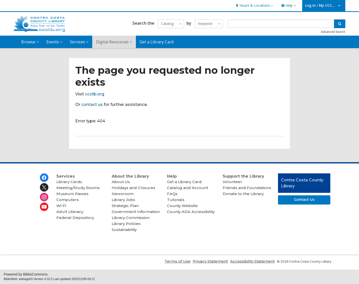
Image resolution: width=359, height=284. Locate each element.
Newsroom (123, 193)
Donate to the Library (243, 193)
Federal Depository (75, 217)
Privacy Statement (210, 261)
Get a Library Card (157, 42)
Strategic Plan (125, 205)
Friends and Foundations (247, 187)
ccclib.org (94, 94)
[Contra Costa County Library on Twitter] (44, 187)
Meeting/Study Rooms (78, 187)
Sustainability (124, 229)
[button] (253, 5)
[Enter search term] (281, 23)
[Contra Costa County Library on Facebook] (44, 177)
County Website (182, 205)
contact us (92, 104)
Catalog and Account (187, 187)
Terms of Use (177, 261)
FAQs (172, 193)
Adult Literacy (69, 211)
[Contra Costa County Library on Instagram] (44, 197)
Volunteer (232, 181)
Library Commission (131, 217)
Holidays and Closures (133, 187)
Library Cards (69, 181)
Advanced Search (333, 32)
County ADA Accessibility (191, 211)
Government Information (136, 211)
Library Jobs (123, 199)
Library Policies (126, 223)
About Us (121, 181)
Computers (67, 199)
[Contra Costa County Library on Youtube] (44, 207)
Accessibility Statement (252, 261)
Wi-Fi (61, 205)
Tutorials (175, 199)
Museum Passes (72, 193)
